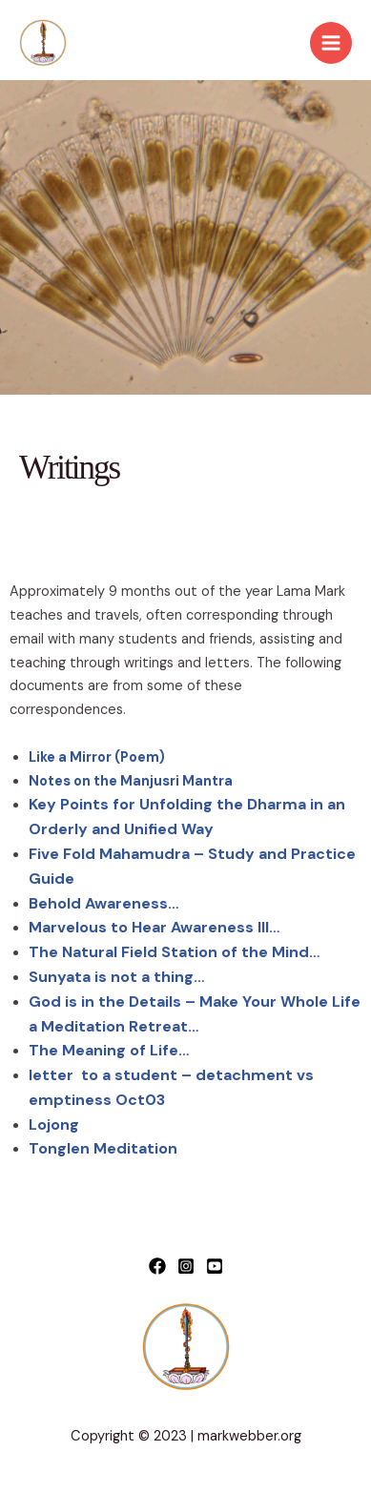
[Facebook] (157, 1266)
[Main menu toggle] (331, 43)
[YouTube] (214, 1266)
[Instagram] (186, 1266)
